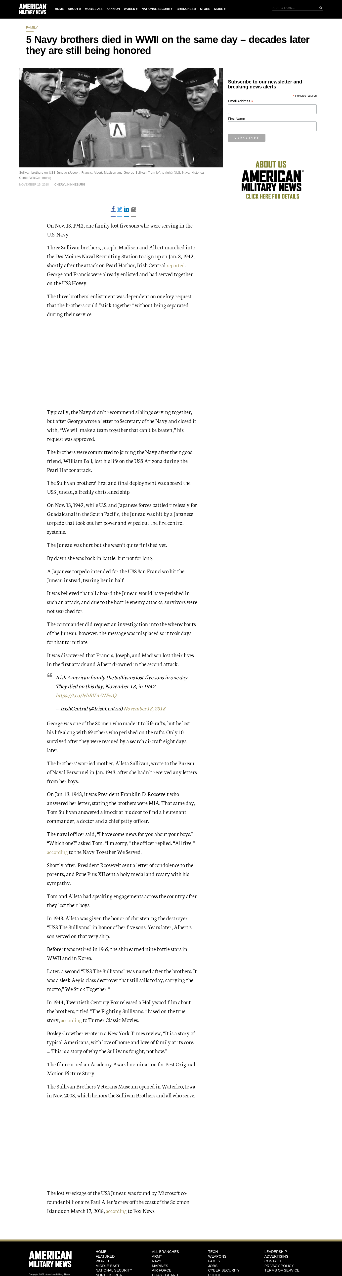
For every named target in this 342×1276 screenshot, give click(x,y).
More (218, 9)
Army (157, 1256)
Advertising (276, 1256)
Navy (156, 1261)
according (58, 851)
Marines (160, 1266)
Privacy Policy (279, 1266)
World (129, 9)
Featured (105, 1256)
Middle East (108, 1266)
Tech (213, 1252)
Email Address (240, 101)
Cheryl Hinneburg (70, 184)
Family (32, 27)
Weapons (217, 1256)
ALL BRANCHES (165, 1252)
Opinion (113, 9)
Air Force (161, 1270)
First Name (236, 119)
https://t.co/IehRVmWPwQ (87, 695)
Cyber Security (223, 1270)
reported (176, 265)
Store (205, 9)
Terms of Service (281, 1270)
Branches (185, 9)
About (73, 9)
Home (59, 9)
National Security (157, 9)
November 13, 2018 (146, 708)
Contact (272, 1261)
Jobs (212, 1266)
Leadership (275, 1252)
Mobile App (94, 9)
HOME (101, 1252)
